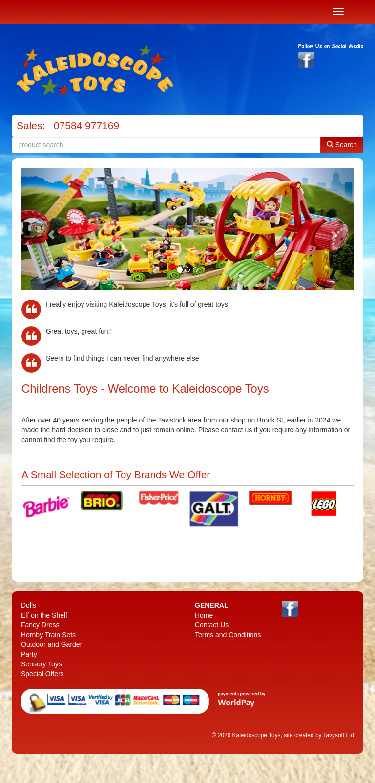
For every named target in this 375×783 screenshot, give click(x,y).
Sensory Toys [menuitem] (41, 664)
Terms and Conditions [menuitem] (228, 635)
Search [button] (342, 145)
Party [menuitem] (29, 654)
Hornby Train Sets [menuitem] (48, 635)
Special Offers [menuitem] (42, 674)
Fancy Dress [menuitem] (40, 625)
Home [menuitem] (204, 615)
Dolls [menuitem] (28, 605)
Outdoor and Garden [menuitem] (52, 644)
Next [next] (361, 514)
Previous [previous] (14, 514)
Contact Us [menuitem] (212, 625)
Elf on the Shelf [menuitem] (44, 615)
